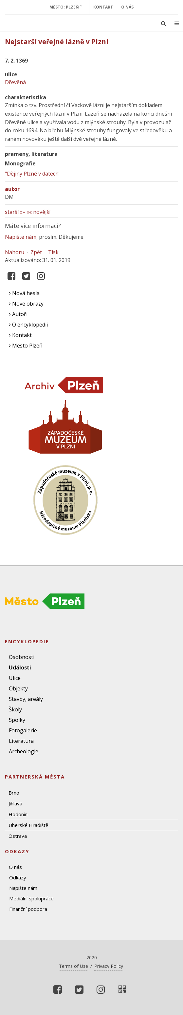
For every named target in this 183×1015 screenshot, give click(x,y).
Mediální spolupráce (31, 898)
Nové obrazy (26, 303)
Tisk (53, 252)
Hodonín (18, 814)
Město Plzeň (26, 345)
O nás (127, 7)
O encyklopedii (28, 324)
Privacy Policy (108, 966)
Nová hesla (24, 293)
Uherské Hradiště (28, 825)
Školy (15, 709)
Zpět (36, 252)
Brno (14, 792)
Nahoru (14, 252)
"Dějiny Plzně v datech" (33, 173)
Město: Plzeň (65, 7)
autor (12, 189)
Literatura (21, 740)
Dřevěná (15, 82)
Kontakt (103, 7)
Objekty (18, 688)
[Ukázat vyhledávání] (163, 23)
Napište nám (20, 236)
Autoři (18, 314)
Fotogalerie (23, 730)
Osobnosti (21, 657)
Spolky (17, 720)
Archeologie (23, 751)
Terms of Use (73, 966)
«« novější (38, 212)
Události (20, 667)
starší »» (15, 212)
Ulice (15, 678)
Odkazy (17, 877)
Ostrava (18, 836)
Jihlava (15, 803)
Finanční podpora (28, 909)
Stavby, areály (26, 699)
